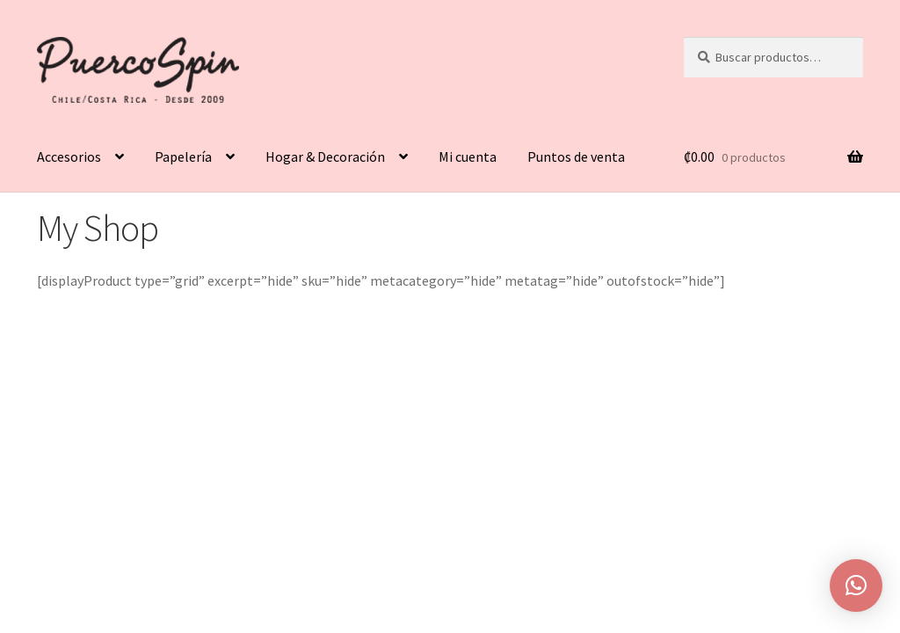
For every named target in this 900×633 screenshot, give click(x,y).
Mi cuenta (468, 156)
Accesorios (69, 156)
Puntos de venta (576, 156)
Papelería (183, 156)
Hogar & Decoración (325, 156)
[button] (856, 585)
